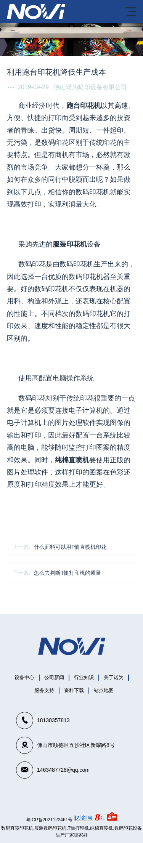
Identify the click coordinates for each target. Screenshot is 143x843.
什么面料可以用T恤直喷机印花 (70, 547)
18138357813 (53, 720)
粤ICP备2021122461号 (49, 819)
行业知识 (84, 677)
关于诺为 (114, 677)
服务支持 (44, 690)
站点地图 (104, 690)
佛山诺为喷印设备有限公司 (90, 87)
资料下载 (74, 690)
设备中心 (24, 677)
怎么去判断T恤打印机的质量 (67, 573)
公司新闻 (54, 677)
